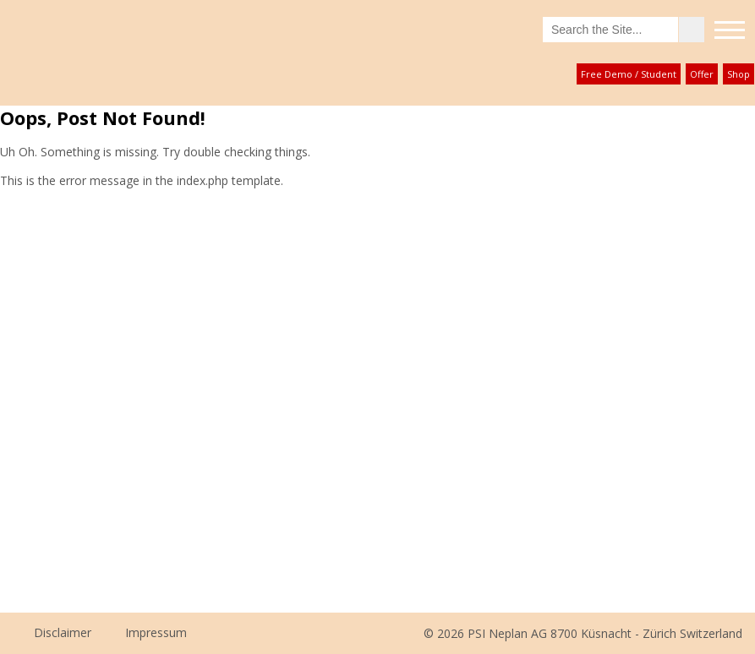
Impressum (156, 632)
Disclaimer (62, 632)
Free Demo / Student (628, 74)
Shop (738, 74)
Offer (702, 74)
